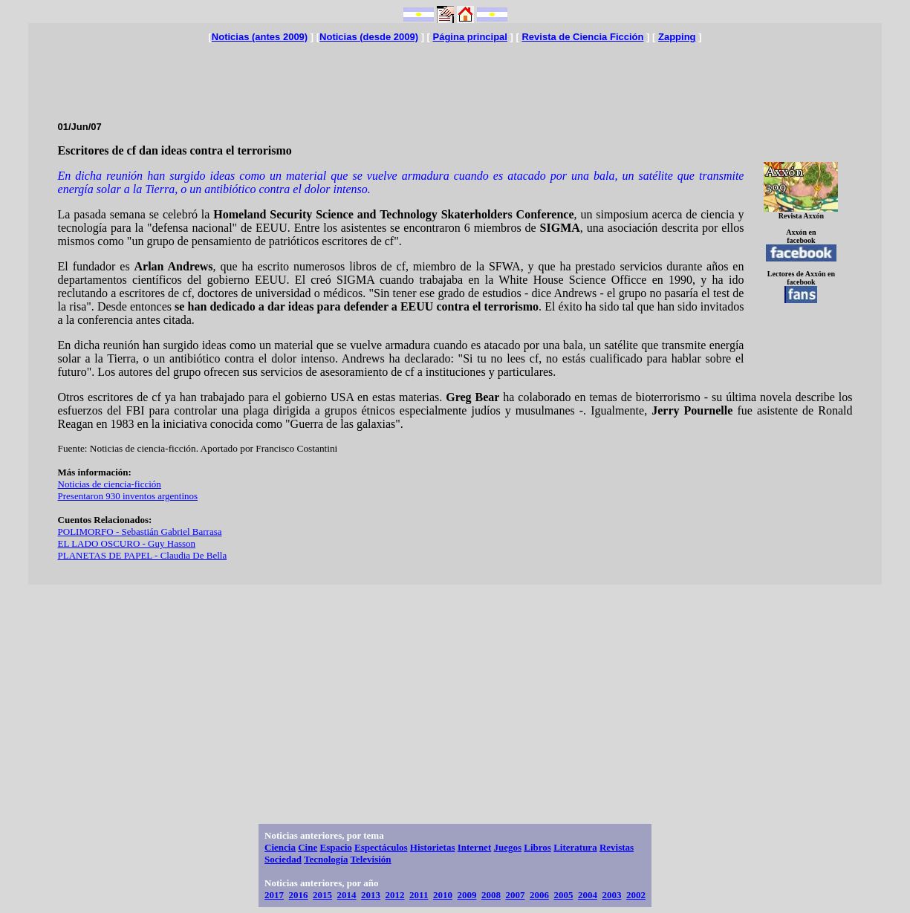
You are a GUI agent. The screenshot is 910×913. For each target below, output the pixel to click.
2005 (563, 894)
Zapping (677, 36)
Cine (307, 847)
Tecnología (326, 859)
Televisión (370, 859)
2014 (347, 894)
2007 (514, 894)
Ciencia (280, 847)
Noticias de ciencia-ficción (109, 484)
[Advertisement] (454, 75)
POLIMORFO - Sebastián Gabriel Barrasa (140, 531)
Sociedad (283, 859)
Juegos (507, 847)
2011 (418, 894)
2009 (466, 894)
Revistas (616, 847)
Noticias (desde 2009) (368, 36)
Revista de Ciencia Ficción (582, 36)
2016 (298, 894)
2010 (442, 894)
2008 (491, 894)
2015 (322, 894)
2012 (395, 894)
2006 (539, 894)
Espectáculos (381, 847)
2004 (587, 894)
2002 (636, 894)
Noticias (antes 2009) (260, 36)
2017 (274, 894)
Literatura (575, 847)
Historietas (432, 847)
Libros (537, 847)
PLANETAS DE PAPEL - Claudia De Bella (142, 555)
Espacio (335, 847)
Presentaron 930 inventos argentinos (128, 495)
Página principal (470, 36)
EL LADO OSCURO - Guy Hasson (127, 543)
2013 (370, 894)
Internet (475, 847)
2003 (611, 894)
